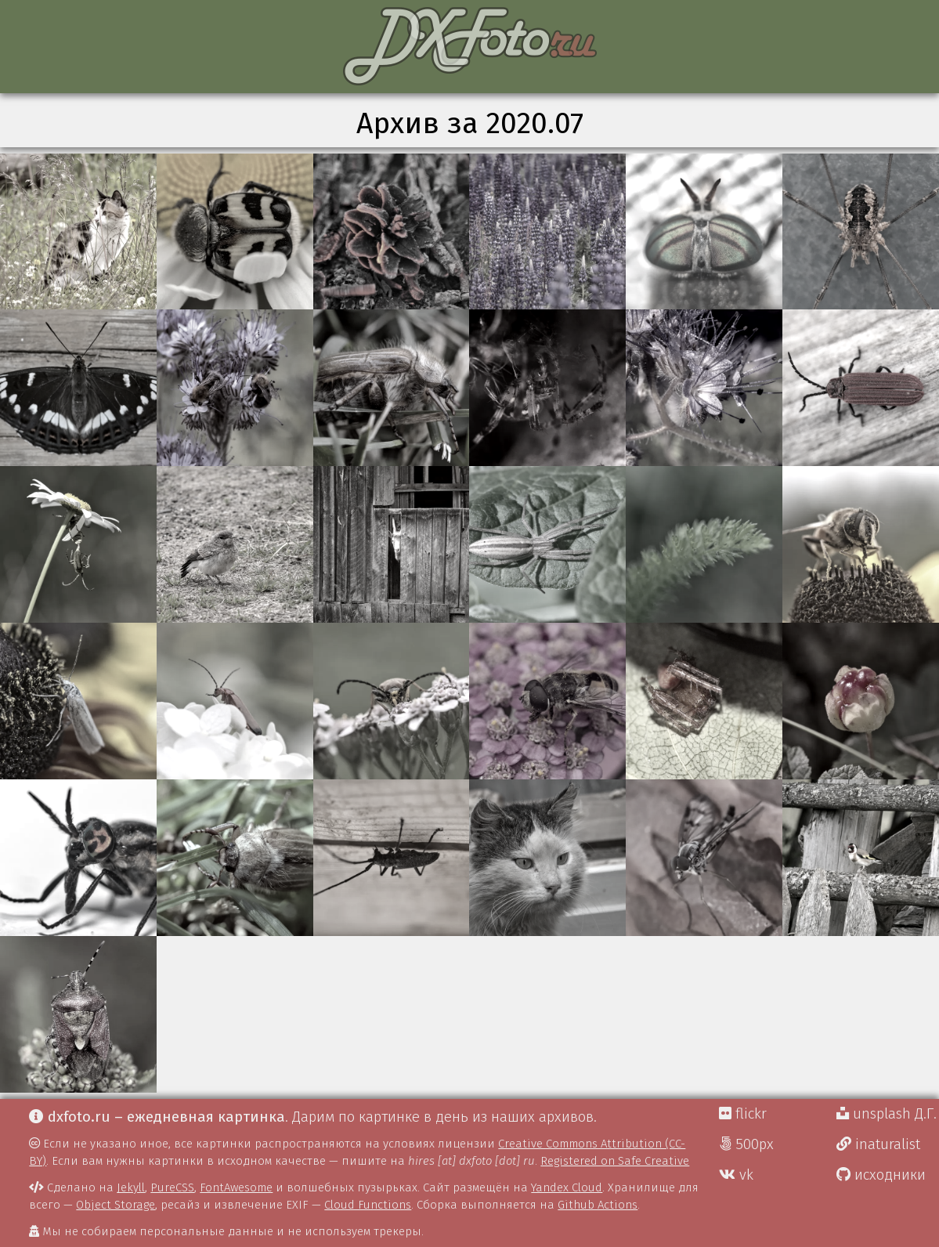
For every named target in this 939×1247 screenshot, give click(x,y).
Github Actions (597, 1205)
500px (746, 1144)
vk (736, 1175)
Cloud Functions (367, 1205)
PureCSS (172, 1187)
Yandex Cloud (566, 1187)
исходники (881, 1175)
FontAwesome (236, 1187)
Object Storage (115, 1205)
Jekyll (131, 1187)
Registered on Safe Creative (614, 1161)
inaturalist (878, 1144)
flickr (743, 1113)
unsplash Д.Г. (886, 1113)
